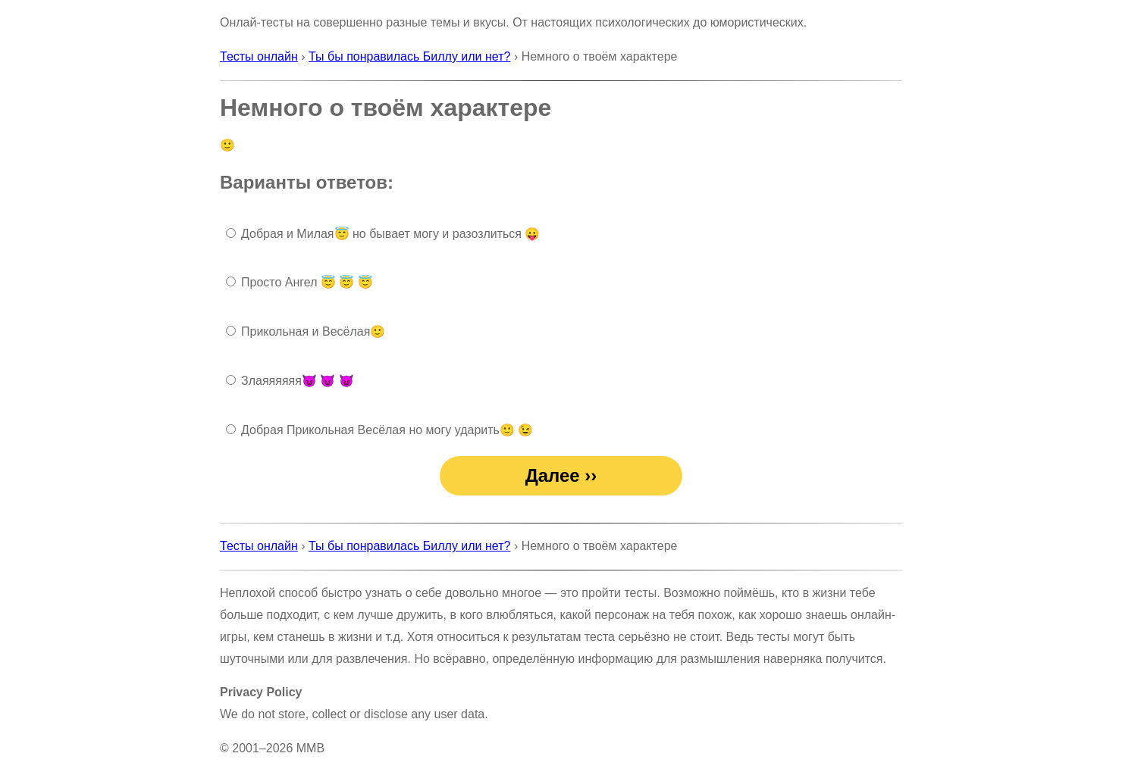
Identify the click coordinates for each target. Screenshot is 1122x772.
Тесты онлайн (259, 56)
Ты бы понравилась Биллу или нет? (409, 56)
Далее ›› (561, 475)
